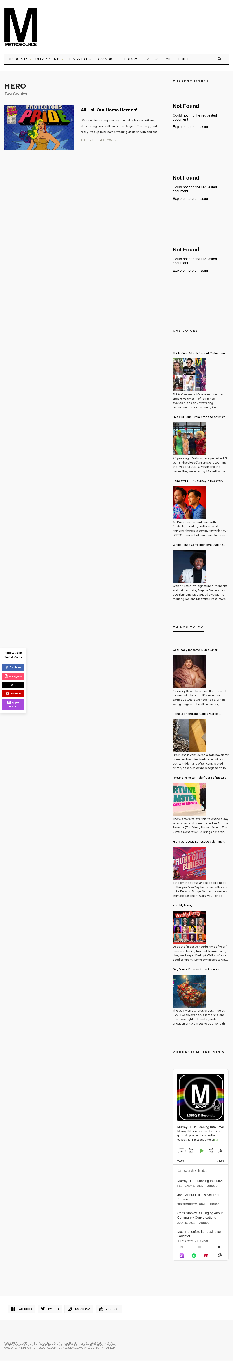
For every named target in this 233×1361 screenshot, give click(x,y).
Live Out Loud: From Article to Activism (199, 418)
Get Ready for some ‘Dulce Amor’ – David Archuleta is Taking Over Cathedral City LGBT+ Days (197, 652)
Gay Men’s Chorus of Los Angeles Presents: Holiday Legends (196, 971)
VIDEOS (153, 61)
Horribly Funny (182, 907)
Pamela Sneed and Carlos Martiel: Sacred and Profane (196, 716)
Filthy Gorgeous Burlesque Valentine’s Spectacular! (199, 843)
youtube (13, 693)
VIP (169, 61)
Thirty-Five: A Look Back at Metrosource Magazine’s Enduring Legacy (200, 355)
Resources (18, 61)
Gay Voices (107, 61)
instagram (13, 676)
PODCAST (132, 61)
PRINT (183, 61)
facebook (13, 667)
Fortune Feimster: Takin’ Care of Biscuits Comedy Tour (200, 780)
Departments (47, 61)
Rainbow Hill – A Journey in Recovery (198, 482)
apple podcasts (13, 704)
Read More (107, 141)
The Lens (87, 141)
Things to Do (79, 61)
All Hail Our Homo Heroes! (117, 111)
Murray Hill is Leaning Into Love (200, 1182)
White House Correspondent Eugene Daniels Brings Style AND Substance (198, 547)
